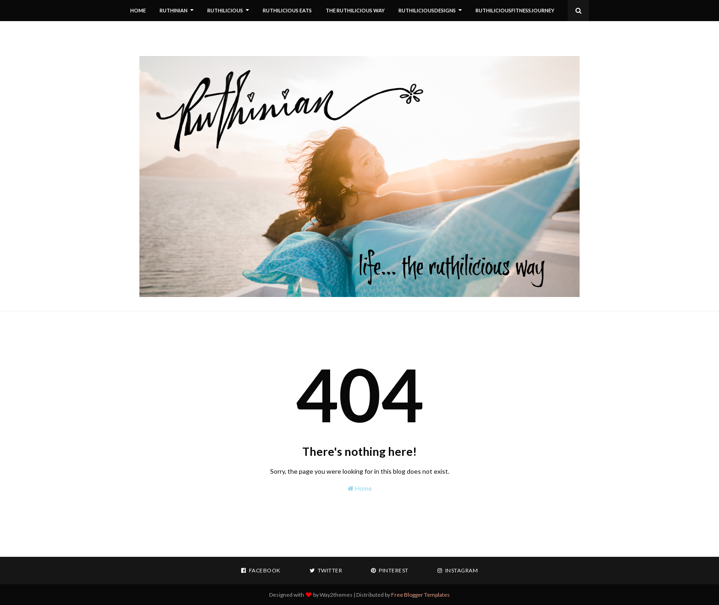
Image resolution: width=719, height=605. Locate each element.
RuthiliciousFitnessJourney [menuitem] (515, 10)
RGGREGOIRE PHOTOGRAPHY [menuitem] (174, 31)
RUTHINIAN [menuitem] (174, 10)
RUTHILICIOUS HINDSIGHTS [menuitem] (260, 31)
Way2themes (336, 594)
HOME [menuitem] (138, 10)
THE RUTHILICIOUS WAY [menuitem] (355, 10)
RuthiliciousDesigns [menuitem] (427, 10)
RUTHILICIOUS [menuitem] (225, 10)
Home (360, 488)
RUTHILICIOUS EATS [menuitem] (287, 10)
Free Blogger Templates (420, 594)
